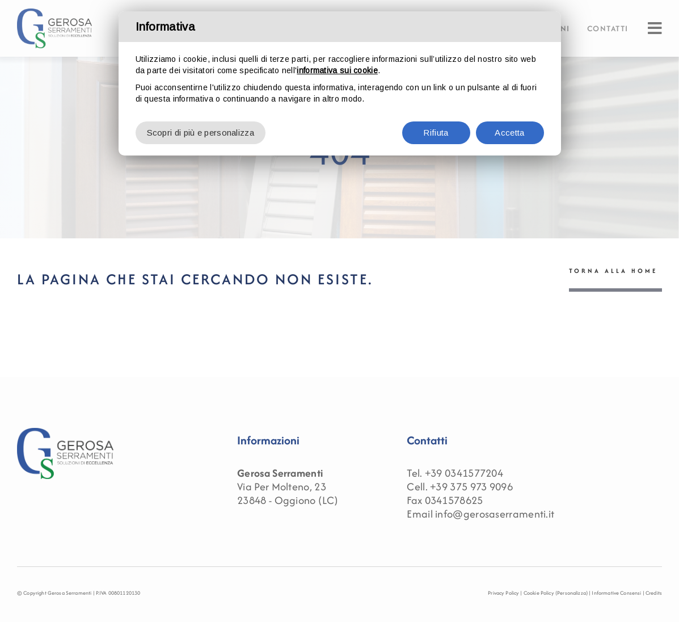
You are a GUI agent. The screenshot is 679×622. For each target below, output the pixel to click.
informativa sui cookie (337, 70)
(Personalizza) (571, 592)
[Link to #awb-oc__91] (655, 28)
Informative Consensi (616, 592)
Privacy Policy (503, 592)
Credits (654, 592)
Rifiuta (435, 132)
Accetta (509, 132)
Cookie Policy (539, 592)
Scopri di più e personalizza (200, 132)
